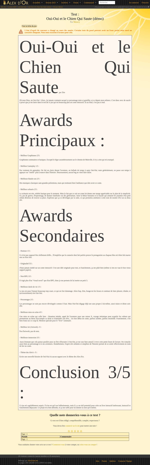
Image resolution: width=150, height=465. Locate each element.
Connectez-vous (59, 445)
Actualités (36, 3)
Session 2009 (12, 7)
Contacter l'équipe (125, 461)
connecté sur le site (72, 426)
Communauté (89, 3)
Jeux (97, 461)
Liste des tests (22, 7)
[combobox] (107, 1)
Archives (64, 3)
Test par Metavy (58, 7)
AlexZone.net (33, 461)
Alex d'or (3, 7)
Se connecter (134, 3)
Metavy (76, 22)
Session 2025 (51, 3)
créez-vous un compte (88, 445)
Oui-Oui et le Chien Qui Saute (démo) (39, 7)
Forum (76, 3)
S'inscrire (145, 3)
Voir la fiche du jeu (29, 26)
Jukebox (112, 461)
